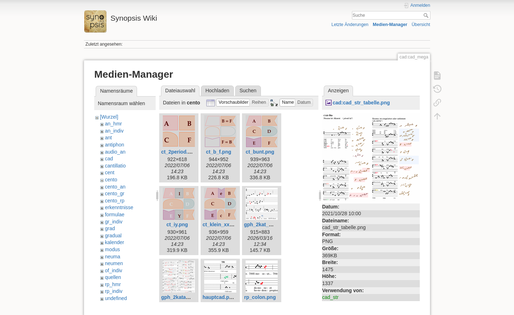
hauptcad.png (218, 297)
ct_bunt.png (260, 152)
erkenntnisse (119, 207)
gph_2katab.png (180, 297)
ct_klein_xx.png (221, 224)
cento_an (115, 187)
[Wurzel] (109, 117)
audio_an (115, 152)
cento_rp (114, 200)
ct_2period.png (179, 152)
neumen (114, 263)
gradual (113, 235)
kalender (114, 242)
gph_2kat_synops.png (270, 224)
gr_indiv (113, 221)
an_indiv (114, 131)
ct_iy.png (177, 224)
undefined (116, 298)
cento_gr (114, 193)
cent (109, 172)
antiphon (114, 145)
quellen (113, 277)
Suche (426, 15)
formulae (114, 214)
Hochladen (217, 90)
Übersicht (421, 24)
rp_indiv (113, 291)
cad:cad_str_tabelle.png (361, 102)
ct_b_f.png (218, 152)
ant (108, 137)
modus (112, 249)
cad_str (330, 297)
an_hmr (113, 123)
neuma (112, 256)
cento (111, 179)
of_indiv (113, 270)
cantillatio (115, 166)
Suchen (248, 90)
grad (110, 228)
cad (109, 158)
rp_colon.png (260, 297)
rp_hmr (113, 284)
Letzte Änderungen (350, 24)
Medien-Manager (390, 24)
